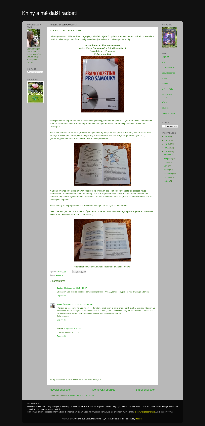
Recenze (59, 275)
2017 (167, 140)
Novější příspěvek (60, 389)
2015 (167, 148)
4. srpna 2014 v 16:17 (73, 328)
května (167, 181)
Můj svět (165, 57)
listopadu (168, 159)
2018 (167, 137)
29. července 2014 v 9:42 (83, 304)
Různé (164, 102)
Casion (60, 288)
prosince (168, 155)
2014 (167, 151)
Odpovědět (61, 296)
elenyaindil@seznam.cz (145, 412)
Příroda (165, 84)
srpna (166, 170)
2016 (167, 144)
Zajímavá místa (168, 113)
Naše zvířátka (167, 89)
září (166, 166)
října (166, 162)
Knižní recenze (168, 68)
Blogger (139, 419)
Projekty (165, 78)
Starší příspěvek (145, 389)
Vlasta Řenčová (64, 304)
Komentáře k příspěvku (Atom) (81, 395)
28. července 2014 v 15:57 (75, 288)
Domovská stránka (103, 389)
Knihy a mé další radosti (49, 13)
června (167, 177)
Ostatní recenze (168, 73)
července (168, 173)
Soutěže (165, 108)
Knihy (164, 62)
